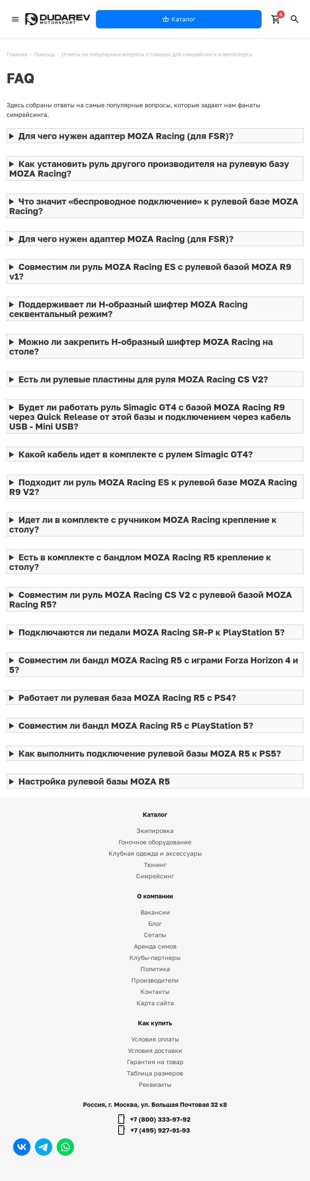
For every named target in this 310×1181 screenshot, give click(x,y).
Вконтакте (22, 1147)
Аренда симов (155, 946)
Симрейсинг (155, 876)
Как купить (155, 1023)
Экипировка (155, 830)
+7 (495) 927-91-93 (160, 1130)
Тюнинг (155, 864)
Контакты (155, 991)
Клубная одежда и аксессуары (155, 853)
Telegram (43, 1147)
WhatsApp (65, 1147)
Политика (155, 969)
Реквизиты (155, 1084)
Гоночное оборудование (155, 842)
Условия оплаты (155, 1039)
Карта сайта (155, 1003)
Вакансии (155, 912)
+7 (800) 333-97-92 (160, 1119)
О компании (155, 896)
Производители (155, 980)
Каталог (155, 814)
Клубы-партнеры (155, 957)
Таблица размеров (155, 1073)
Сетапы (155, 935)
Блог (155, 923)
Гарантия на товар (155, 1061)
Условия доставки (155, 1050)
